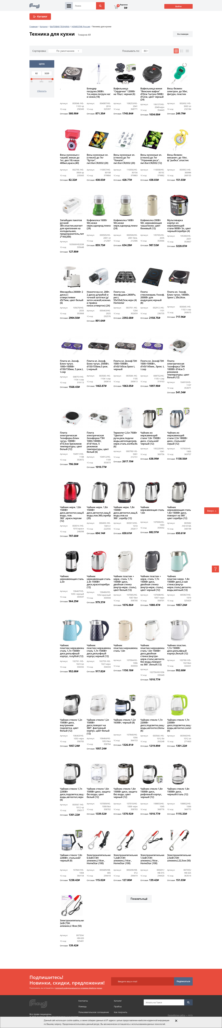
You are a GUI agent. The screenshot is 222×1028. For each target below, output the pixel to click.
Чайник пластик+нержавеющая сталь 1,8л (125, 648)
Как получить (120, 1012)
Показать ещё (139, 899)
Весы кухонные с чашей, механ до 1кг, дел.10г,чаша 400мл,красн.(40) (69, 159)
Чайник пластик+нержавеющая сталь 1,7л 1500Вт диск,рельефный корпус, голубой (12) (72, 651)
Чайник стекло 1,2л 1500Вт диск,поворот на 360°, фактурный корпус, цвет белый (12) (98, 727)
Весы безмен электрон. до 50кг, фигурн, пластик (177, 91)
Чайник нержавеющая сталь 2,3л (72, 579)
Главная (33, 26)
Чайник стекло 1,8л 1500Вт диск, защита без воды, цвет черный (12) (125, 793)
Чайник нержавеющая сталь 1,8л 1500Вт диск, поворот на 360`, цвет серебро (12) (179, 513)
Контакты (83, 1000)
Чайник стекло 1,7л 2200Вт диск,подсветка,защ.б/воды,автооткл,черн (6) (72, 794)
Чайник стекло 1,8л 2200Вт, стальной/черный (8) (71, 858)
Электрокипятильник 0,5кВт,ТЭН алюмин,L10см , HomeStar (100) (99, 859)
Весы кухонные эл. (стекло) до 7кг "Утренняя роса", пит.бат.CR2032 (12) (151, 159)
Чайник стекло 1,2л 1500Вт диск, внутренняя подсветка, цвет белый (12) (71, 725)
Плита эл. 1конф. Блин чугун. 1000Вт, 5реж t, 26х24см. (178, 295)
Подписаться (183, 981)
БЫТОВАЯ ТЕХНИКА (59, 26)
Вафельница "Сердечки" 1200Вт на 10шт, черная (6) (124, 91)
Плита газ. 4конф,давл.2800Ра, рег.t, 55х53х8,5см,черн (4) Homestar (125, 297)
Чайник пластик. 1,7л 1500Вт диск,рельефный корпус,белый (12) (177, 649)
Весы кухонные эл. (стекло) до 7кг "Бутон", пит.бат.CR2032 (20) (97, 159)
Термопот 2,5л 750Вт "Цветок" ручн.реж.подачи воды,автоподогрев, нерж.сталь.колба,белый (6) (125, 439)
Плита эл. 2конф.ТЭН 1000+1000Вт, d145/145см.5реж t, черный (125, 365)
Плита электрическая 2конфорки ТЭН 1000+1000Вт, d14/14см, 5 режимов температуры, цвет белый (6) (98, 442)
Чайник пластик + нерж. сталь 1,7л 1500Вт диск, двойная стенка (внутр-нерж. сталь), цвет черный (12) (151, 583)
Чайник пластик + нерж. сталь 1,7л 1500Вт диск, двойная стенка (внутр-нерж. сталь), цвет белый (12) (125, 583)
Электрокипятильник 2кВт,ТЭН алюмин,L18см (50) (72, 923)
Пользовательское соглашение (93, 1012)
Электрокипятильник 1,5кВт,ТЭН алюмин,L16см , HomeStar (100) (152, 859)
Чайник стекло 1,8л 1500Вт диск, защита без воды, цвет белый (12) (98, 793)
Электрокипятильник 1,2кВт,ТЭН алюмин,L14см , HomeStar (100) (125, 859)
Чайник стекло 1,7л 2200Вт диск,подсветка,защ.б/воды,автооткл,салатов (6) (179, 725)
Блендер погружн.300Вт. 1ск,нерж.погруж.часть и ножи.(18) (99, 92)
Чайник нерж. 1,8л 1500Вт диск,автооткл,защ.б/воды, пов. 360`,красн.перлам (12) (72, 514)
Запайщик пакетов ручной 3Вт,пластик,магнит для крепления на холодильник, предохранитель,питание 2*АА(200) (72, 228)
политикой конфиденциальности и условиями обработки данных (78, 988)
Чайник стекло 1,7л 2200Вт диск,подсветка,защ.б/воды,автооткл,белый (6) (152, 725)
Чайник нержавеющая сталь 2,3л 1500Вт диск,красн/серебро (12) (98, 582)
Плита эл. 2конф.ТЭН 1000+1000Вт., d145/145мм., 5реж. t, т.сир (152, 365)
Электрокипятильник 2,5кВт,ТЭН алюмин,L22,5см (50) (179, 858)
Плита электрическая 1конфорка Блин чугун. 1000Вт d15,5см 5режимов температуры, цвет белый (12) (71, 441)
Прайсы (118, 1006)
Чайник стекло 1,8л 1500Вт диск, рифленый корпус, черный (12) (151, 793)
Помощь (82, 1006)
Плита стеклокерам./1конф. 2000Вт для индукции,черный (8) (152, 297)
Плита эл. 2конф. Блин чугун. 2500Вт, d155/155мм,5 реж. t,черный (98, 365)
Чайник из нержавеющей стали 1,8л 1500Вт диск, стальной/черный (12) (150, 438)
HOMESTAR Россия (81, 26)
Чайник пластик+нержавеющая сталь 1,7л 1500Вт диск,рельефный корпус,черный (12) (99, 651)
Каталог (40, 16)
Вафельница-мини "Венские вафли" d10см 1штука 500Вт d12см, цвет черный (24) (152, 94)
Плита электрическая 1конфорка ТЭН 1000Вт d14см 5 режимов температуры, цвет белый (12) (178, 369)
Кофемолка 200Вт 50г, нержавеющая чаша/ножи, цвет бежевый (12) (151, 224)
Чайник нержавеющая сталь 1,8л (152, 510)
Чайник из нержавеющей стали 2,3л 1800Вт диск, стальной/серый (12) (177, 438)
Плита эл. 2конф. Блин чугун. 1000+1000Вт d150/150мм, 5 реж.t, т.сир (71, 366)
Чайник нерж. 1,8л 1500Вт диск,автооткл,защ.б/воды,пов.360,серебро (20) (99, 513)
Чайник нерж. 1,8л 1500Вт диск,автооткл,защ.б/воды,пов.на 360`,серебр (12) (125, 513)
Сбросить (42, 91)
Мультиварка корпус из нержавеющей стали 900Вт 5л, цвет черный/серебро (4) (179, 226)
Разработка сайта (176, 1015)
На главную (182, 34)
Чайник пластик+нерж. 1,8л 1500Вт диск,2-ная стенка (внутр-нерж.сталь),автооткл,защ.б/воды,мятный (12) (179, 583)
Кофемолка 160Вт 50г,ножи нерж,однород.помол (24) (99, 224)
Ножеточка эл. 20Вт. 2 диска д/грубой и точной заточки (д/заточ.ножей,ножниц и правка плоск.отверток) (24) (99, 299)
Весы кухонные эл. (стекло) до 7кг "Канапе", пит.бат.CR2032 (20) (124, 159)
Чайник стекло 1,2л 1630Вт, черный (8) (125, 721)
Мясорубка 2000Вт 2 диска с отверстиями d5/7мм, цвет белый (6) (71, 297)
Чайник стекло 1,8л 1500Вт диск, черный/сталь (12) (178, 791)
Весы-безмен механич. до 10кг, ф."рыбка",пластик (178, 158)
